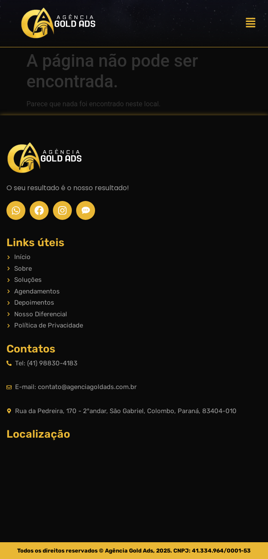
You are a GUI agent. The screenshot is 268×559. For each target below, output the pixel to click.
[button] (250, 23)
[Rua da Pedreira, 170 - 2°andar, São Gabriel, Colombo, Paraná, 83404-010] (134, 477)
